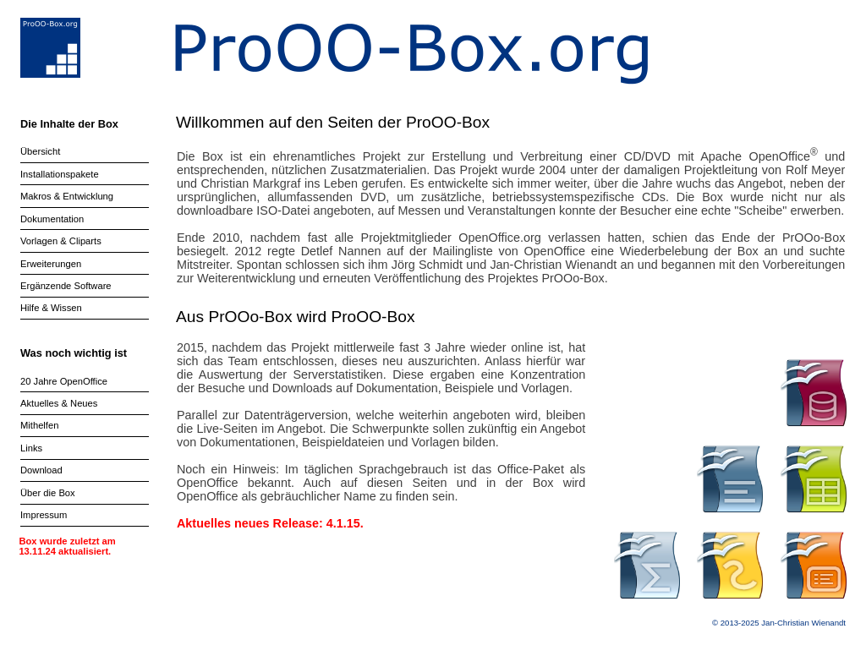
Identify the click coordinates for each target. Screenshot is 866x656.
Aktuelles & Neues (58, 403)
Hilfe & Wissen (51, 308)
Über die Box (47, 493)
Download (41, 470)
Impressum (43, 515)
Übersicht (40, 151)
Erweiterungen (50, 264)
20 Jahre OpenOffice (63, 381)
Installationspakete (59, 174)
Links (31, 448)
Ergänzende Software (66, 286)
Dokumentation (52, 219)
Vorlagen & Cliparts (60, 241)
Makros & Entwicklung (66, 196)
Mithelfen (39, 425)
